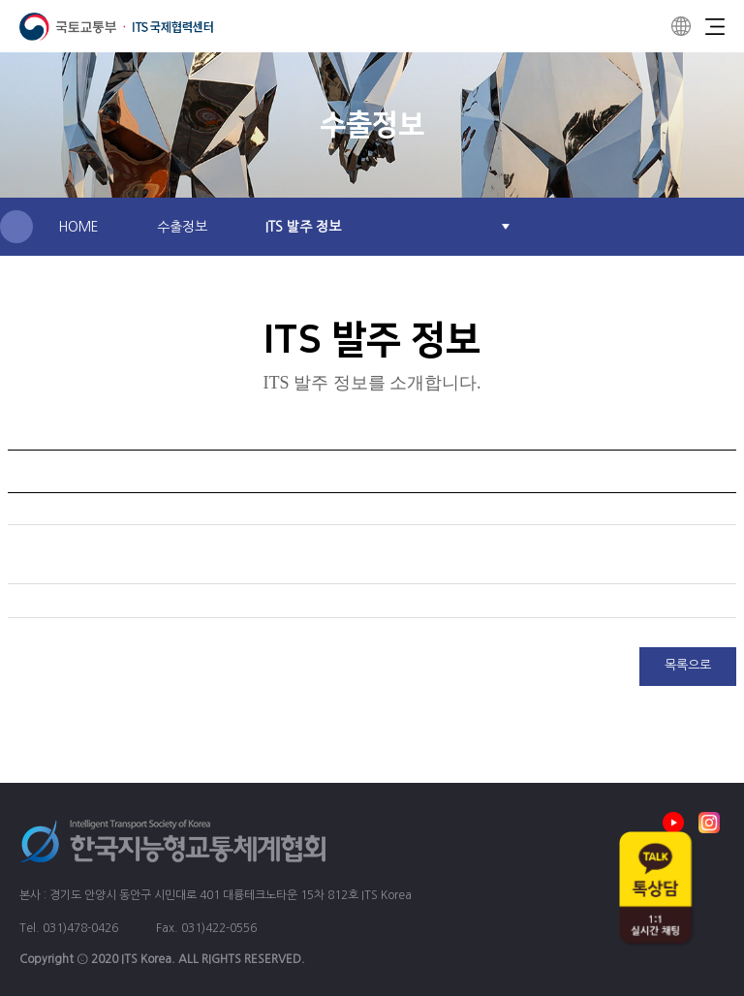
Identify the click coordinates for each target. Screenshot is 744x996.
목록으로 (688, 665)
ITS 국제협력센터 (116, 26)
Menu (715, 26)
